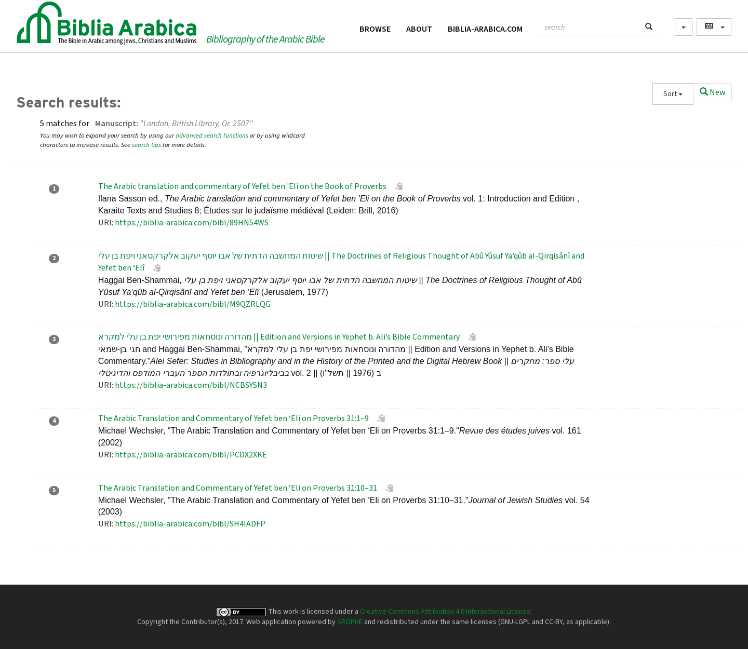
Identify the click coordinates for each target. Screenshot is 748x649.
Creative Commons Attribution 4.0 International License (445, 611)
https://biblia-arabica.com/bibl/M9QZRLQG (193, 304)
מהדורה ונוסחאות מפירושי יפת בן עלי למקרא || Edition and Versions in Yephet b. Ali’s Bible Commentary (279, 337)
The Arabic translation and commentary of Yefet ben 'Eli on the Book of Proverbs (242, 186)
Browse (375, 29)
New (712, 92)
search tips (146, 145)
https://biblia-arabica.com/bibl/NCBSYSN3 (191, 385)
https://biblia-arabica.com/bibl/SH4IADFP (190, 524)
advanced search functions (212, 135)
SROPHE (350, 622)
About (419, 29)
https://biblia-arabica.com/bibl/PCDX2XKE (191, 455)
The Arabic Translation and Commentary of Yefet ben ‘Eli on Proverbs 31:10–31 (237, 488)
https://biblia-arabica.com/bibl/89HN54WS (192, 222)
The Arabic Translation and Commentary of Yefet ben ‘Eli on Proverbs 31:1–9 (233, 418)
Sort (673, 94)
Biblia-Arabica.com (485, 29)
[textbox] (588, 26)
